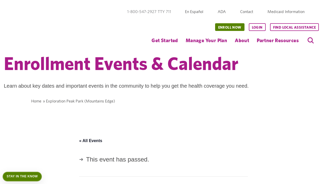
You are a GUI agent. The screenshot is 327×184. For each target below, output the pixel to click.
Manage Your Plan (206, 40)
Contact (246, 11)
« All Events (90, 141)
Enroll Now (229, 27)
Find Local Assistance (294, 27)
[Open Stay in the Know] (22, 176)
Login (257, 27)
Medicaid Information (286, 11)
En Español (194, 11)
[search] (311, 40)
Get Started (164, 40)
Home (36, 101)
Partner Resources (278, 40)
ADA (222, 11)
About (242, 40)
